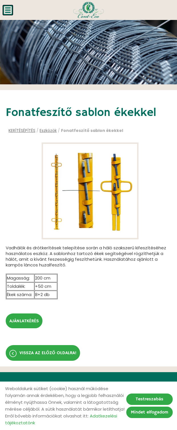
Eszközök (48, 130)
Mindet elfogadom (149, 412)
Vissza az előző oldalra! (47, 353)
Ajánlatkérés (24, 321)
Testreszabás (149, 399)
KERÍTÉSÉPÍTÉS (22, 130)
